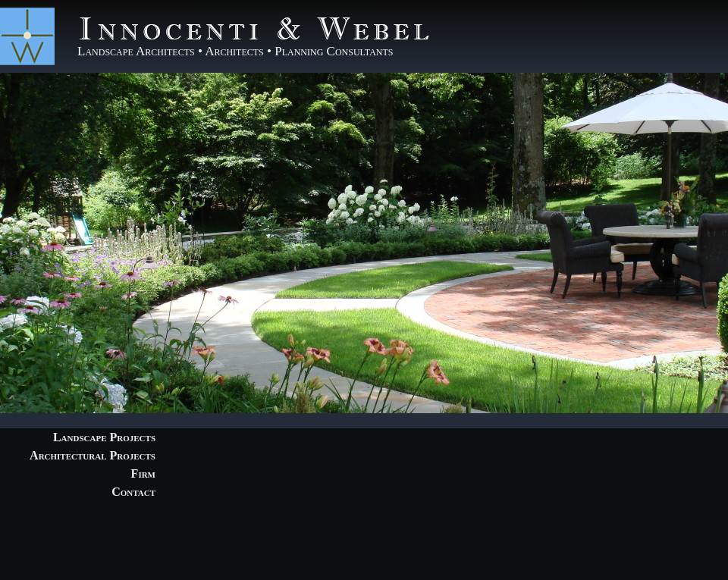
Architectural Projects (92, 455)
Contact (133, 491)
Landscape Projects (104, 437)
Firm (143, 473)
